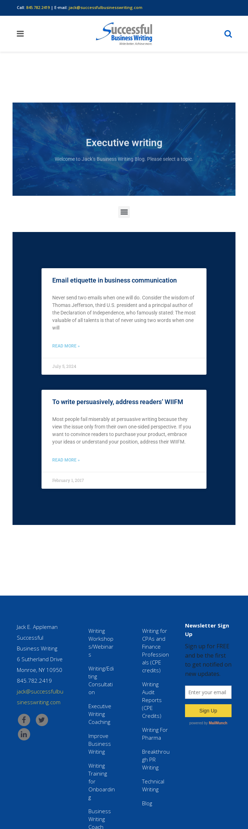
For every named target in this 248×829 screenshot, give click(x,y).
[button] (124, 214)
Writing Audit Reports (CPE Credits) (152, 700)
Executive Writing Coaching (99, 713)
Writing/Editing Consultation (101, 680)
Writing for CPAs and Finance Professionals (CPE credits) (155, 650)
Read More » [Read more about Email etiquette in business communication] (66, 346)
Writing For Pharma (155, 733)
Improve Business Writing (99, 743)
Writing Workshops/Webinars (100, 642)
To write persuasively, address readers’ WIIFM (117, 402)
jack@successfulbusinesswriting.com (105, 7)
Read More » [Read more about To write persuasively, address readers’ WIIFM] (66, 460)
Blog (147, 803)
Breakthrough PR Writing (156, 759)
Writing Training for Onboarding (101, 781)
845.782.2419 (38, 7)
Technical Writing (153, 785)
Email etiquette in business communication (114, 280)
